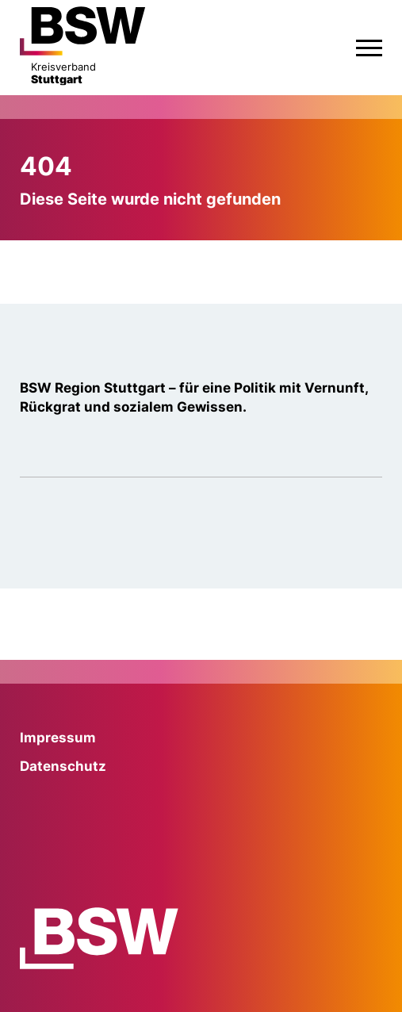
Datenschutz (63, 766)
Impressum (58, 738)
